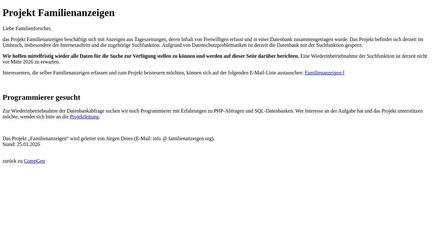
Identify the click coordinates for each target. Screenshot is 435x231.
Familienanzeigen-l (324, 72)
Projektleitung (84, 116)
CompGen (34, 161)
